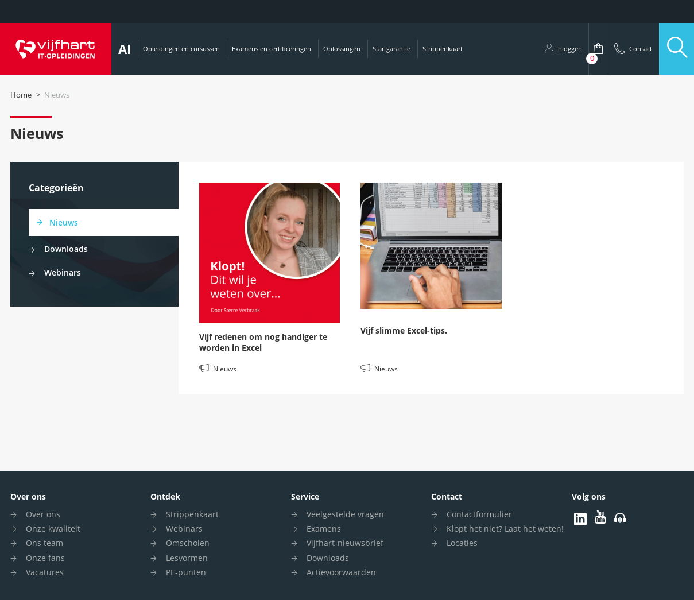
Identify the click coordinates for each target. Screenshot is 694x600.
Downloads (66, 248)
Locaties (462, 542)
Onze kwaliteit (53, 528)
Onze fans (45, 557)
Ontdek (165, 496)
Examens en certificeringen (271, 48)
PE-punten (186, 572)
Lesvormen (187, 557)
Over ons (28, 496)
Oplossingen (341, 48)
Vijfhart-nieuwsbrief (345, 542)
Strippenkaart (442, 48)
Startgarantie (391, 48)
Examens (324, 528)
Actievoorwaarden (341, 572)
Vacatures (45, 572)
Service (305, 496)
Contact (446, 496)
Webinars (62, 272)
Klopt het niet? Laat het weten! (505, 528)
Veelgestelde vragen (345, 514)
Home (21, 95)
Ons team (44, 542)
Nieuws (63, 222)
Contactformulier (479, 514)
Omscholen (188, 542)
